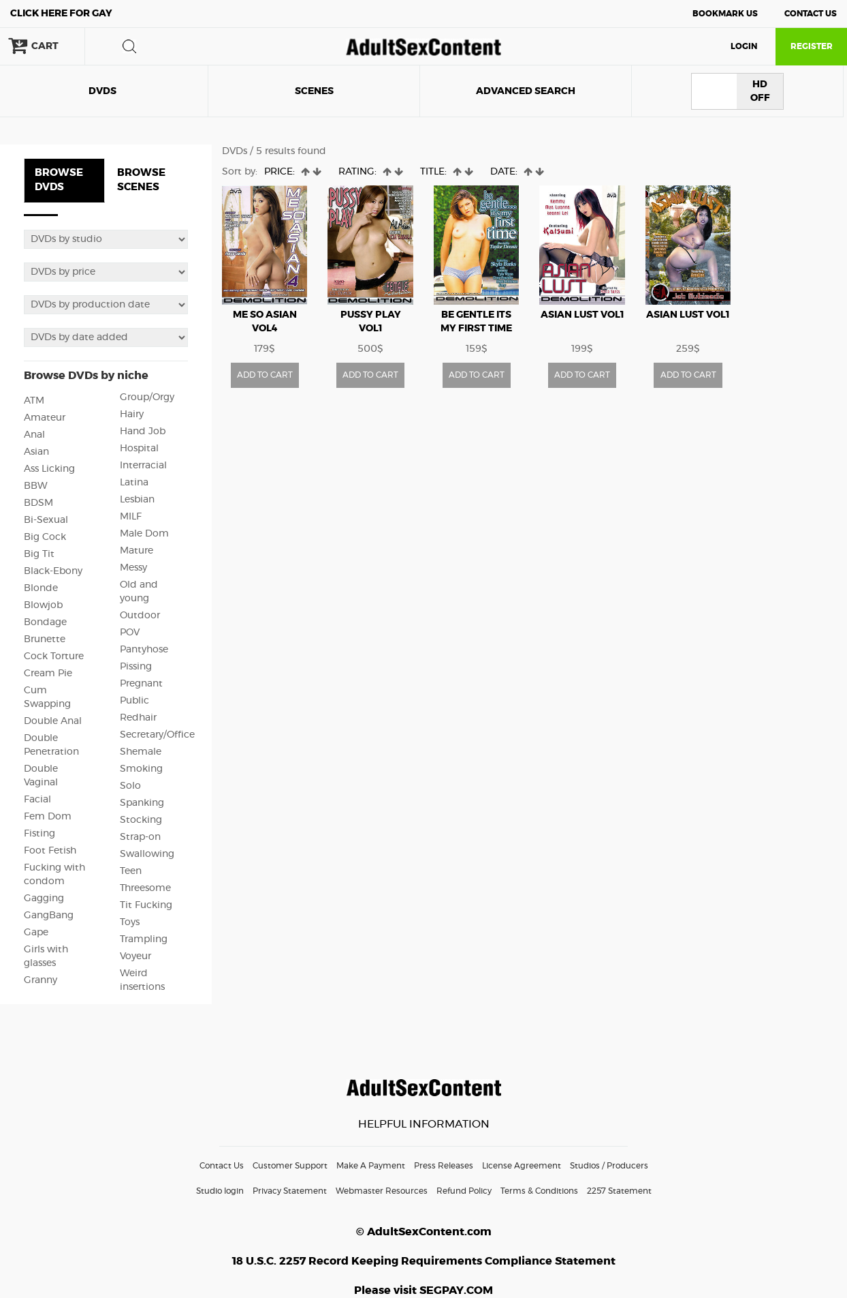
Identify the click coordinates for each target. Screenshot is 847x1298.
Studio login (220, 1191)
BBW (36, 486)
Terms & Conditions (539, 1191)
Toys (130, 922)
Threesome (145, 888)
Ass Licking (49, 469)
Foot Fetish (50, 851)
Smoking (141, 769)
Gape (36, 932)
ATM (34, 401)
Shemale (140, 752)
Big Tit (39, 554)
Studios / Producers (609, 1166)
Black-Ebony (53, 571)
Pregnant (141, 684)
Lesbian (137, 499)
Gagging (44, 898)
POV (130, 632)
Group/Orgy (147, 397)
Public (134, 701)
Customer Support (290, 1166)
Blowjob (43, 605)
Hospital (139, 448)
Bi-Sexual (46, 520)
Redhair (138, 718)
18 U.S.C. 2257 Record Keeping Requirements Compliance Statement (424, 1261)
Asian (36, 452)
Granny (40, 980)
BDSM (38, 503)
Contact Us (810, 14)
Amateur (44, 418)
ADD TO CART (265, 375)
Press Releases (443, 1166)
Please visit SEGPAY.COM (423, 1290)
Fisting (39, 834)
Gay (61, 13)
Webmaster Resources (382, 1191)
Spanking (142, 803)
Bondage (45, 622)
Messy (133, 568)
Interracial (143, 465)
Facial (37, 799)
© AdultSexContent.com (424, 1231)
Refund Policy (464, 1191)
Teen (131, 871)
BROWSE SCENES (141, 180)
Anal (34, 435)
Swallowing (147, 854)
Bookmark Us (725, 14)
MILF (131, 517)
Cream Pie (48, 673)
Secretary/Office (157, 735)
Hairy (132, 414)
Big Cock (45, 537)
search (129, 46)
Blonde (41, 588)
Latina (134, 482)
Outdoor (140, 615)
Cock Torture (54, 656)
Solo (130, 786)
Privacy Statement (290, 1191)
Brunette (44, 639)
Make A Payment (370, 1166)
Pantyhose (144, 649)
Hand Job (142, 431)
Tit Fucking (146, 905)
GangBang (49, 915)
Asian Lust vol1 (582, 315)
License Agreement (521, 1166)
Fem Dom (47, 816)
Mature (136, 551)
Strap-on (140, 837)
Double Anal (53, 721)
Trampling (143, 939)
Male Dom (144, 534)
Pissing (136, 666)
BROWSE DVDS (59, 180)
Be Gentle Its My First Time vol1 (476, 328)
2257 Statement (619, 1191)
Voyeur (135, 956)
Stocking (141, 820)
